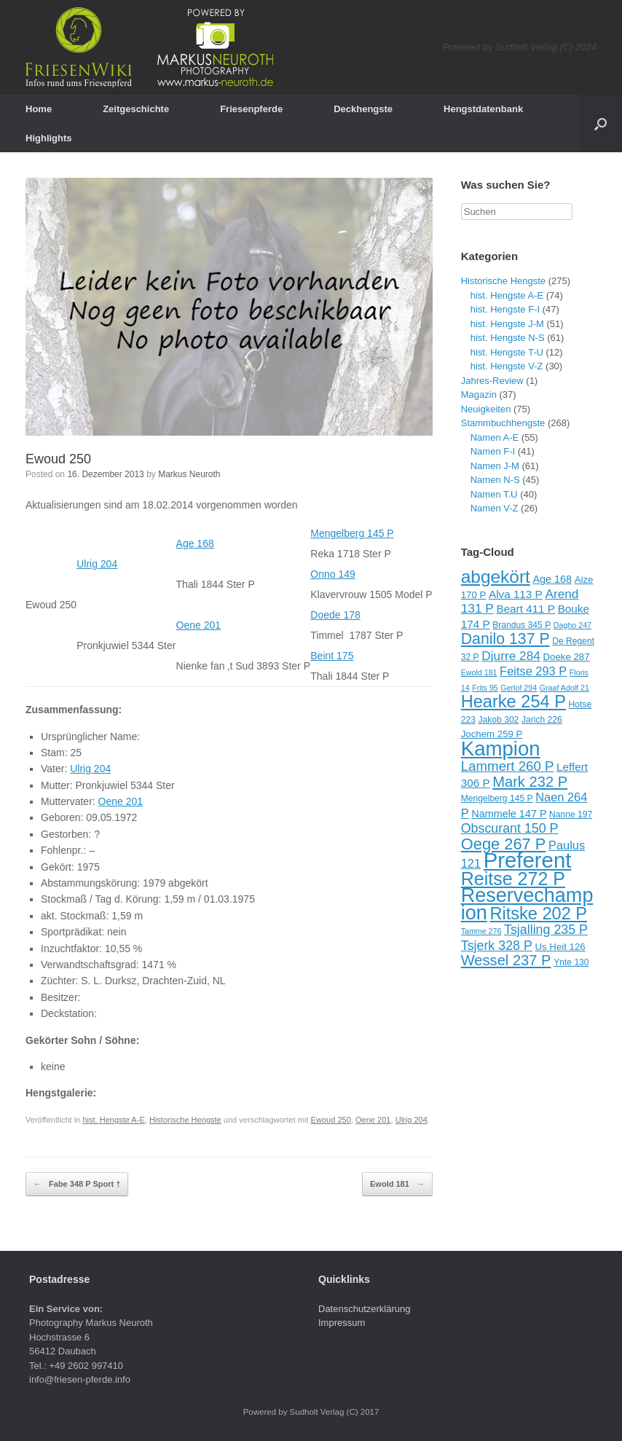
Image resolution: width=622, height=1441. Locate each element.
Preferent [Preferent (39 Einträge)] (528, 860)
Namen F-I (493, 451)
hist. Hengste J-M (507, 323)
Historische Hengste (185, 1119)
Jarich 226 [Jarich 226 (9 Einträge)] (541, 720)
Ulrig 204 (96, 564)
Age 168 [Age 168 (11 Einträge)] (552, 579)
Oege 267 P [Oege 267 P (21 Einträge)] (503, 844)
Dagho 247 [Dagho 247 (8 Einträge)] (572, 625)
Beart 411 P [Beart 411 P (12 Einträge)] (525, 608)
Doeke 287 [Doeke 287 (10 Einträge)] (566, 656)
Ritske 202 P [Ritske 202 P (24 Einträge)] (538, 913)
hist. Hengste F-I (505, 309)
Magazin (479, 394)
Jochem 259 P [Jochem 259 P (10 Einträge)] (492, 734)
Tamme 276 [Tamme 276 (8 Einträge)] (481, 931)
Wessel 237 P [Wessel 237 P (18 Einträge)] (506, 960)
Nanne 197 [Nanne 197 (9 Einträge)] (570, 814)
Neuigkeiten (486, 409)
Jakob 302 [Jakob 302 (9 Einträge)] (499, 720)
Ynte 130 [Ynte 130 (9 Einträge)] (571, 962)
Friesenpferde (251, 108)
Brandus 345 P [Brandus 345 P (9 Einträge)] (521, 625)
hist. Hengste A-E (113, 1119)
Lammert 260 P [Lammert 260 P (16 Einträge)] (507, 766)
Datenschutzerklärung (364, 1308)
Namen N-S (495, 479)
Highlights (48, 138)
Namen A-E (495, 437)
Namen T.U (494, 494)
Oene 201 (198, 625)
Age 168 (195, 543)
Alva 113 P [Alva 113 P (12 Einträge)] (516, 594)
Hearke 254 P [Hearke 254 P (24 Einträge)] (513, 701)
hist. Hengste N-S (508, 337)
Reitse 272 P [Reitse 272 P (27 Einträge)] (513, 878)
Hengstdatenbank (483, 108)
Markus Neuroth (189, 474)
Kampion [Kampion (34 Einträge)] (500, 748)
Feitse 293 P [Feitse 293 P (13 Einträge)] (533, 671)
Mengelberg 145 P (351, 533)
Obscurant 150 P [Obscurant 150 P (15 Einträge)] (510, 828)
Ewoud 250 (58, 459)
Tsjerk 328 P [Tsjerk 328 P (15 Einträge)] (496, 945)
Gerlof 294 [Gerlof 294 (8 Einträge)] (518, 687)
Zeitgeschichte (136, 108)
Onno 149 (332, 574)
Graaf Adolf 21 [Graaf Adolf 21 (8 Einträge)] (564, 687)
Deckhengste (363, 108)
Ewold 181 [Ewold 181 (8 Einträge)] (479, 672)
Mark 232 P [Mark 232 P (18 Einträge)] (529, 782)
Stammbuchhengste (503, 422)
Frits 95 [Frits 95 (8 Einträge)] (485, 687)
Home (38, 108)
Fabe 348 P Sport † (77, 1184)
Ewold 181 (397, 1184)
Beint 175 (331, 655)
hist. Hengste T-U (507, 352)
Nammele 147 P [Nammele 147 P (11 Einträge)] (508, 814)
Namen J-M (495, 465)
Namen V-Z (495, 508)
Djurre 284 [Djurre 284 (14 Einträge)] (510, 655)
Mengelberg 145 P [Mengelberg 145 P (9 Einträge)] (497, 798)
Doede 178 (335, 615)
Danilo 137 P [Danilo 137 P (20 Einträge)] (505, 639)
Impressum (341, 1322)
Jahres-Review (492, 380)
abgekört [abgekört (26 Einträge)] (495, 576)
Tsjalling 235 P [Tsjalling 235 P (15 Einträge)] (546, 929)
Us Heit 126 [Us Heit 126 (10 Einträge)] (560, 946)
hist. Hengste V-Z (507, 366)
